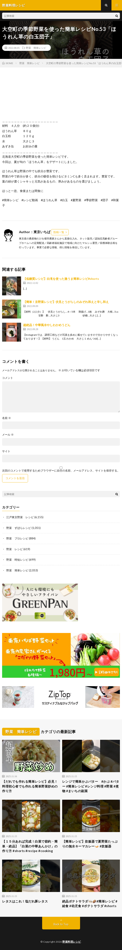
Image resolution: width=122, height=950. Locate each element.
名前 (6, 418)
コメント (7, 378)
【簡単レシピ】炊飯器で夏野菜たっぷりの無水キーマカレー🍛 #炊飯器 (90, 843)
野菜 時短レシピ (17, 559)
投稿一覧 (58, 232)
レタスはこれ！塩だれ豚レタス (25, 901)
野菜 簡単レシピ (36, 47)
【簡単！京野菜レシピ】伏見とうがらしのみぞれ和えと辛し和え (66, 302)
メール (8, 434)
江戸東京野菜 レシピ (20, 517)
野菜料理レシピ (71, 941)
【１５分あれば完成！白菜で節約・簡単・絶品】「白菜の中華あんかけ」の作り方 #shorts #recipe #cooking (30, 846)
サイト (6, 451)
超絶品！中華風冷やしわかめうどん (46, 325)
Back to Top (61, 924)
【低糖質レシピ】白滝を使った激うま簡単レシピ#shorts (61, 278)
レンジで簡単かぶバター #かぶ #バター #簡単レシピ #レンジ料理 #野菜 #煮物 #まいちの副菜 (90, 786)
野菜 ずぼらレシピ (18, 528)
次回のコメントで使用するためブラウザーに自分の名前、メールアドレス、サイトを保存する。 (61, 470)
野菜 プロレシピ (17, 538)
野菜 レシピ (14, 549)
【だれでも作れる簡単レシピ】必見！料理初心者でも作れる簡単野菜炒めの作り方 (30, 786)
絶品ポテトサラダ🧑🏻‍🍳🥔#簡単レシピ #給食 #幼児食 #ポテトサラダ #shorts (90, 903)
